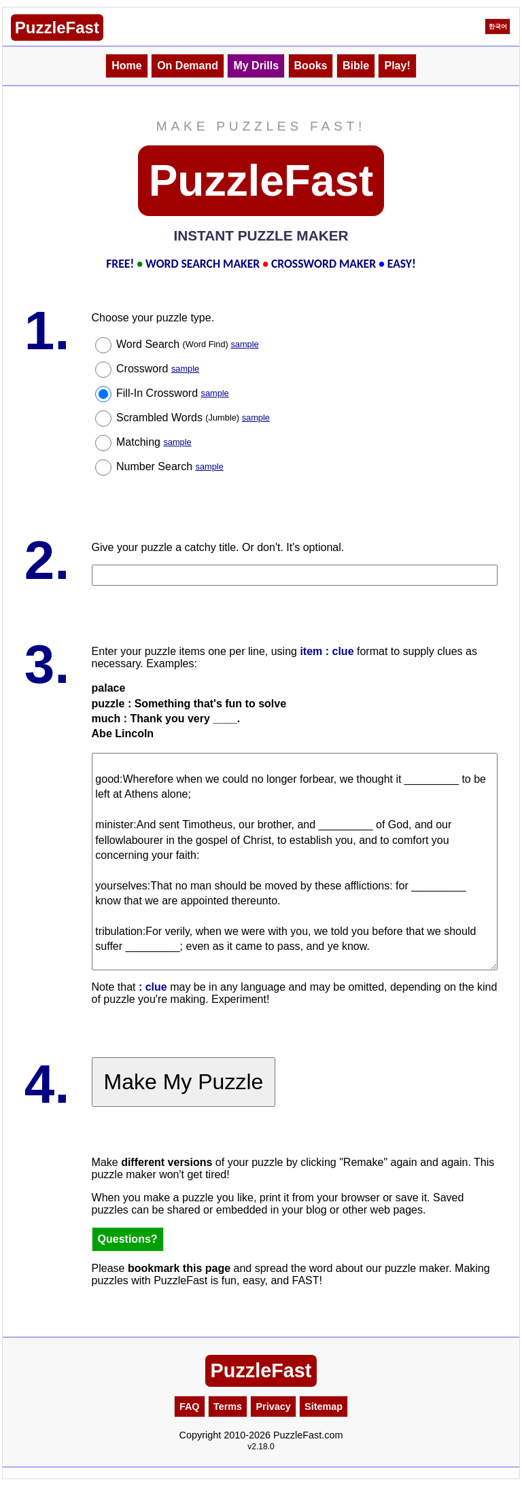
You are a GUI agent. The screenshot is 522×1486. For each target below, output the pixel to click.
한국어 (498, 26)
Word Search (187, 344)
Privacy (273, 1406)
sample (244, 344)
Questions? (128, 1239)
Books (311, 65)
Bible (356, 65)
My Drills (256, 65)
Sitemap (323, 1406)
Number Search (170, 466)
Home (126, 65)
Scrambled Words (193, 417)
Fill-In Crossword (172, 393)
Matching (154, 442)
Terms (227, 1406)
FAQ (189, 1406)
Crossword (157, 368)
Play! (397, 65)
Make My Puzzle (184, 1081)
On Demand (187, 65)
